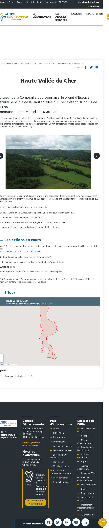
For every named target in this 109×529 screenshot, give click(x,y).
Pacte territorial (66, 477)
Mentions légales (67, 466)
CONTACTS (69, 2)
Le (17, 63)
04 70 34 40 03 (36, 445)
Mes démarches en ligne (94, 2)
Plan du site (64, 462)
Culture (91, 489)
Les (69, 450)
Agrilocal (91, 461)
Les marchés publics (68, 446)
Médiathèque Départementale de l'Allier (93, 508)
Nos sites (101, 6)
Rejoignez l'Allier (95, 473)
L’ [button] (83, 13)
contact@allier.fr (38, 442)
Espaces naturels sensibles (62, 63)
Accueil (6, 63)
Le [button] (48, 15)
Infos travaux (57, 2)
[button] (102, 522)
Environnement (44, 63)
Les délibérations (95, 484)
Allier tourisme (94, 514)
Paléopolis (92, 436)
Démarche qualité (67, 482)
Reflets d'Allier (43, 2)
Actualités (8, 2)
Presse (18, 2)
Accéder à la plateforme (41, 502)
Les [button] (67, 16)
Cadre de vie (31, 63)
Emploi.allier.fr (94, 493)
